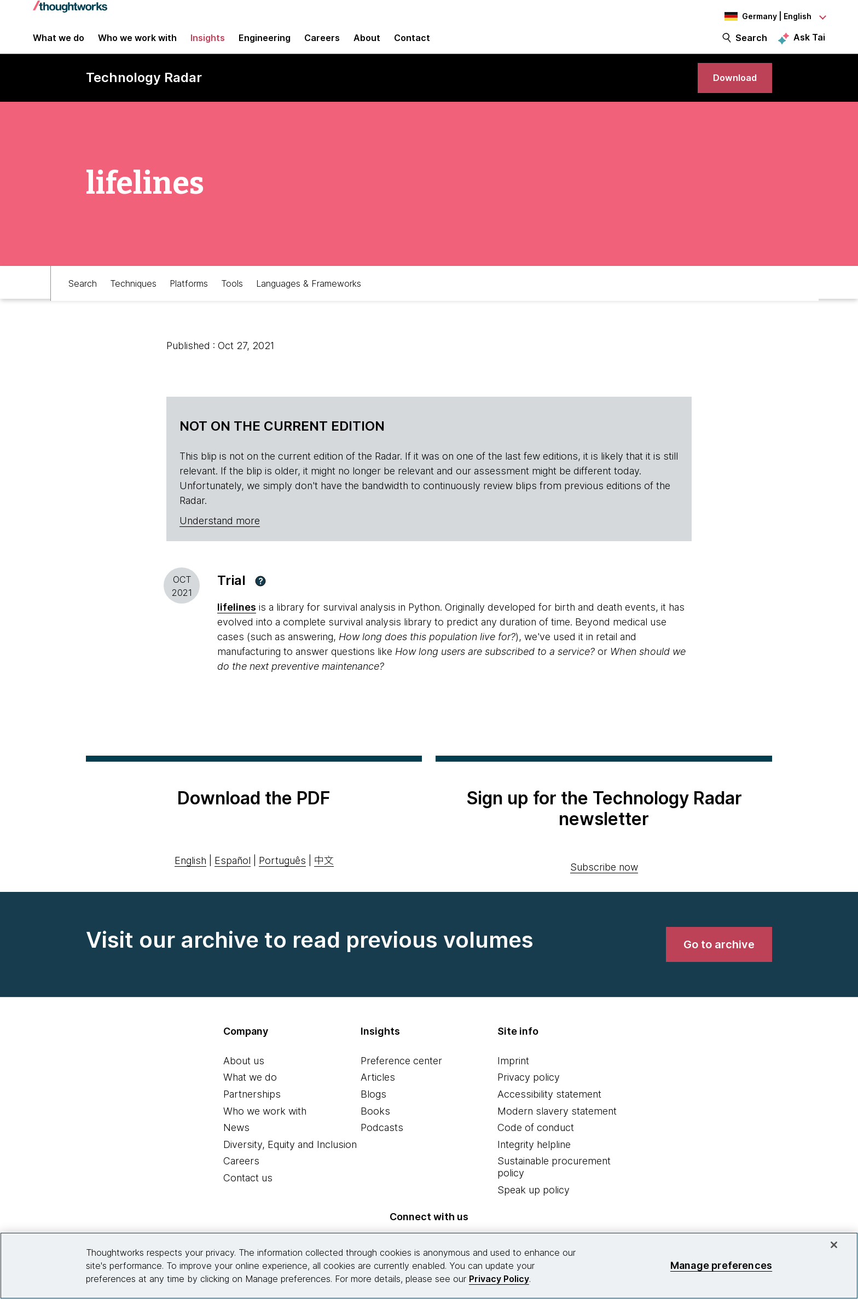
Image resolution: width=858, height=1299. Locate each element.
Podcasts (382, 1145)
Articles (378, 1095)
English (190, 878)
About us (243, 1078)
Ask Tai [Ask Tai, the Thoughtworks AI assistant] (809, 44)
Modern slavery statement (557, 1128)
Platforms (189, 299)
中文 (324, 878)
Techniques (133, 299)
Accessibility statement (549, 1112)
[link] (730, 91)
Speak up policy (533, 1207)
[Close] (834, 1245)
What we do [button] (58, 44)
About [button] (366, 44)
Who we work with (264, 1128)
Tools (232, 299)
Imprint (513, 1078)
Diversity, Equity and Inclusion (290, 1162)
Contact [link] (412, 44)
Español (233, 878)
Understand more (219, 538)
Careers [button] (322, 44)
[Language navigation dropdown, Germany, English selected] (765, 16)
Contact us (248, 1196)
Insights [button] (207, 44)
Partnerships (252, 1112)
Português (282, 878)
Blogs (373, 1112)
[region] (429, 1265)
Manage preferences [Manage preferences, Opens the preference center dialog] (721, 1265)
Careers (241, 1179)
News (236, 1145)
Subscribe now (604, 884)
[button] (260, 598)
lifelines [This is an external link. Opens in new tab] (236, 625)
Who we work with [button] (137, 44)
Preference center (401, 1078)
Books (375, 1128)
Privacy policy (528, 1095)
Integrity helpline (534, 1162)
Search (751, 44)
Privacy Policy (499, 1278)
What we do (250, 1095)
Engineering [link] (265, 44)
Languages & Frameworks (308, 299)
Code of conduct (535, 1145)
